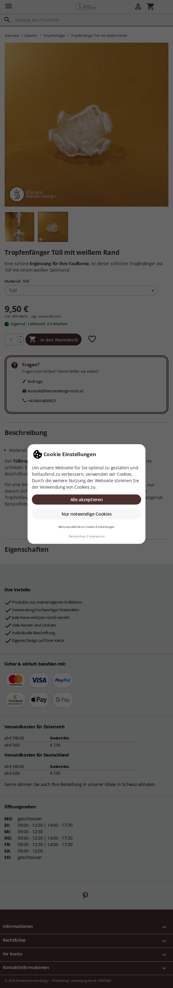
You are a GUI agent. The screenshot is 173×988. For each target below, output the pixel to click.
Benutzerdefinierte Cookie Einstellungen (86, 527)
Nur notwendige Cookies (87, 514)
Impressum (97, 536)
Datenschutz (77, 536)
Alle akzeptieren (86, 499)
